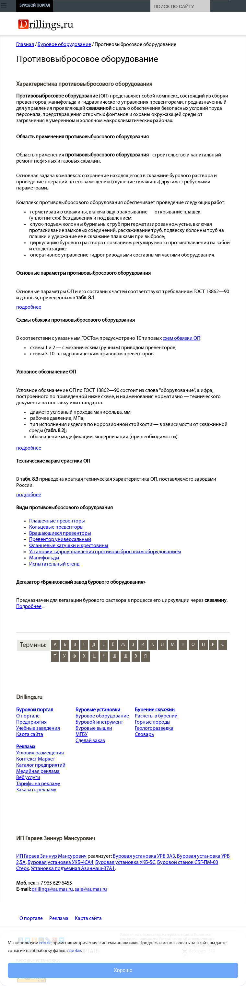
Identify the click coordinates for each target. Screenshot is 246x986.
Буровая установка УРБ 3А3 (144, 856)
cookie (45, 943)
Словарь (144, 734)
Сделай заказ (90, 740)
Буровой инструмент (99, 722)
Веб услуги (28, 777)
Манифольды (44, 558)
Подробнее (28, 606)
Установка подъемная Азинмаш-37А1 (73, 868)
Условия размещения (40, 753)
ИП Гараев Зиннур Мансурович (51, 856)
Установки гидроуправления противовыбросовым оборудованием (105, 552)
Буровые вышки (94, 728)
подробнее (28, 307)
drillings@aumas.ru (52, 889)
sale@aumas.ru (91, 889)
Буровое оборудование (64, 44)
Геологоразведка (154, 728)
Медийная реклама (38, 771)
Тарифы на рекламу (38, 783)
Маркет (46, 759)
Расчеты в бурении (156, 716)
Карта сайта (29, 734)
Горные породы (152, 722)
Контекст (26, 759)
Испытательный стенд (54, 564)
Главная (25, 44)
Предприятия (31, 722)
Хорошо (123, 970)
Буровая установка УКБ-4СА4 (60, 862)
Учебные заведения (38, 728)
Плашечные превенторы (57, 521)
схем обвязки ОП (181, 338)
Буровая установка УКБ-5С (125, 862)
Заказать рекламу (36, 790)
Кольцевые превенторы (56, 527)
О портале (28, 716)
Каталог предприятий (40, 765)
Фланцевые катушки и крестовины (68, 545)
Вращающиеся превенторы (60, 533)
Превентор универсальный (60, 539)
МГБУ (82, 734)
